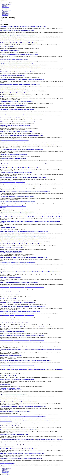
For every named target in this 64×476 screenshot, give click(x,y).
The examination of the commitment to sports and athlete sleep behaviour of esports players (18, 401)
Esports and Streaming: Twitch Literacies (8, 46)
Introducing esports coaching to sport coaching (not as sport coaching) (14, 434)
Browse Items (4, 6)
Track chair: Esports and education (7, 227)
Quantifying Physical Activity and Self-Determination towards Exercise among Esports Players (19, 282)
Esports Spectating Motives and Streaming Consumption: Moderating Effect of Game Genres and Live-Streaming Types (24, 163)
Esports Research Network (6, 4)
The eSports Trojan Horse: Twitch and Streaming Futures (12, 38)
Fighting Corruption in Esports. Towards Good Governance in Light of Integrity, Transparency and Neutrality (22, 335)
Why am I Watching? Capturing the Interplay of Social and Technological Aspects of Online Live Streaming (21, 135)
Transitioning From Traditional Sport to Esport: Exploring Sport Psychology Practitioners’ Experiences (11, 389)
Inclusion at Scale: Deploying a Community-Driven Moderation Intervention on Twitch (17, 35)
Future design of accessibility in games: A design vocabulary (12, 318)
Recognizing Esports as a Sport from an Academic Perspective (12, 344)
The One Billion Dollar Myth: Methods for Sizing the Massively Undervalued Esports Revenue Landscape (21, 149)
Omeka (8, 474)
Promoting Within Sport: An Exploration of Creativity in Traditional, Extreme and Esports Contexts (20, 167)
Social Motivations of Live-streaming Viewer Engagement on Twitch (14, 59)
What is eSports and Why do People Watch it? (9, 50)
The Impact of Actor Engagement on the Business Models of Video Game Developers (17, 196)
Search (11, 2)
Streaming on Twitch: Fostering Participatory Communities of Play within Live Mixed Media (19, 54)
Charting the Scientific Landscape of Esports (9, 397)
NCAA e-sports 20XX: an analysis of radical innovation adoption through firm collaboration (18, 266)
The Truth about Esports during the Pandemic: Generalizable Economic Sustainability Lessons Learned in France (23, 236)
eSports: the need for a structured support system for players (12, 182)
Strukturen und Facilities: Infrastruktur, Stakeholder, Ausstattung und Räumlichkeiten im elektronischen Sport (22, 306)
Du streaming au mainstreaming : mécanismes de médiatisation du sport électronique (17, 30)
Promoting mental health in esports (7, 463)
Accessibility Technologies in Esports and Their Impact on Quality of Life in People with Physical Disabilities (22, 287)
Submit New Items (5, 15)
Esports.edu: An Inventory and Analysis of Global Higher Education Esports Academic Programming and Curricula (23, 257)
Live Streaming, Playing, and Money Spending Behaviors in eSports (13, 88)
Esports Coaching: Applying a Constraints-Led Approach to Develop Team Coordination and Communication (22, 453)
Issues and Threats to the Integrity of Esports (9, 375)
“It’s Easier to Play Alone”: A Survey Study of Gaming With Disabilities (14, 322)
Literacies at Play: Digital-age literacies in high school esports (12, 331)
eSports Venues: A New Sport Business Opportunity (10, 277)
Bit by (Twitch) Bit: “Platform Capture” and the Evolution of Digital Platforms (16, 131)
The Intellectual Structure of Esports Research (9, 425)
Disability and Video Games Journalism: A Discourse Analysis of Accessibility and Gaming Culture (20, 311)
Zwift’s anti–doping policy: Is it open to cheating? (10, 290)
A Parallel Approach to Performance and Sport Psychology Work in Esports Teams (17, 444)
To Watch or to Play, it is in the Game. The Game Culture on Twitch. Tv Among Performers (18, 42)
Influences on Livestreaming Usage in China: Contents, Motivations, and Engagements (17, 121)
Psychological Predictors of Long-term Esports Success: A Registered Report (15, 411)
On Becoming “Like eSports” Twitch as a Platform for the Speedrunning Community (17, 109)
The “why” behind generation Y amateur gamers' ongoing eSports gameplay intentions (17, 201)
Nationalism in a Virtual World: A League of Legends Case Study (13, 158)
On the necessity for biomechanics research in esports (11, 355)
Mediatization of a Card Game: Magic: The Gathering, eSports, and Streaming (16, 117)
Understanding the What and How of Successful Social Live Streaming (14, 140)
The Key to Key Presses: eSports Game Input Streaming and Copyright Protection (16, 101)
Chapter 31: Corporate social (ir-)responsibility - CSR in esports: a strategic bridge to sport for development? (22, 340)
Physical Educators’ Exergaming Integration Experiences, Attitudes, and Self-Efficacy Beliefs (19, 239)
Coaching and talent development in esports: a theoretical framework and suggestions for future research (21, 458)
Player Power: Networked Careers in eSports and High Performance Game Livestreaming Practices (20, 84)
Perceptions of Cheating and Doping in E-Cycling (10, 294)
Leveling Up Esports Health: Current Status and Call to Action (13, 247)
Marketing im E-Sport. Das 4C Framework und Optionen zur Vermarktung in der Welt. (18, 302)
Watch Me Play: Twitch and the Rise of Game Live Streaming (12, 75)
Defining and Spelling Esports (6, 384)
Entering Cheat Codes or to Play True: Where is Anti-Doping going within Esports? (17, 379)
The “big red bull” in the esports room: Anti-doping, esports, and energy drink (16, 172)
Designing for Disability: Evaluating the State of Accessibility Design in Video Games (17, 315)
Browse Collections (5, 7)
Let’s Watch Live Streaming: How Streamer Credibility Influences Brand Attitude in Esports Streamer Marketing (23, 177)
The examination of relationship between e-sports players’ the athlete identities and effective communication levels (23, 406)
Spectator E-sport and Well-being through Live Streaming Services (13, 154)
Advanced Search (5, 5)
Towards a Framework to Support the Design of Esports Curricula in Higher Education (17, 262)
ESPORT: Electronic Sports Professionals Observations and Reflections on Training (17, 365)
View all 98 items (3, 466)
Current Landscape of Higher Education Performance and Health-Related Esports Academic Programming (11, 252)
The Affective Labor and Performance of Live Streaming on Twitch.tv (14, 92)
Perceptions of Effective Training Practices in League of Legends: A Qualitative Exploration (18, 448)
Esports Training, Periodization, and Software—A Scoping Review (13, 394)
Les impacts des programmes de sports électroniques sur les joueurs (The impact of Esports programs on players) (23, 416)
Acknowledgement (5, 14)
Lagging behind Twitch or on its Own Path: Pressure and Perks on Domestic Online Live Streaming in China (22, 79)
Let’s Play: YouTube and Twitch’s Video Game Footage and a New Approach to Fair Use (18, 71)
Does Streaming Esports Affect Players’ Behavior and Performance (13, 105)
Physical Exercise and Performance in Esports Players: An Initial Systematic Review (17, 212)
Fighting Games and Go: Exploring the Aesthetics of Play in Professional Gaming (16, 63)
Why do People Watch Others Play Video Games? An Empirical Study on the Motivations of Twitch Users (21, 114)
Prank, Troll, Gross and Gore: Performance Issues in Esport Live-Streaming (15, 96)
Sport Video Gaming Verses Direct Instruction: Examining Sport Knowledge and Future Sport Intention (21, 243)
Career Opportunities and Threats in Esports (9, 298)
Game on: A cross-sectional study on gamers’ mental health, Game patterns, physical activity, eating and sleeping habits (24, 231)
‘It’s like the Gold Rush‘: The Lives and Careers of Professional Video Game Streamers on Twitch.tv (20, 66)
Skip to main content (3, 0)
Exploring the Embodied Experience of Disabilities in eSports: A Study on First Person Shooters (19, 429)
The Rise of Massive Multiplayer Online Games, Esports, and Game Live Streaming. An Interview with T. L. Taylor (23, 26)
